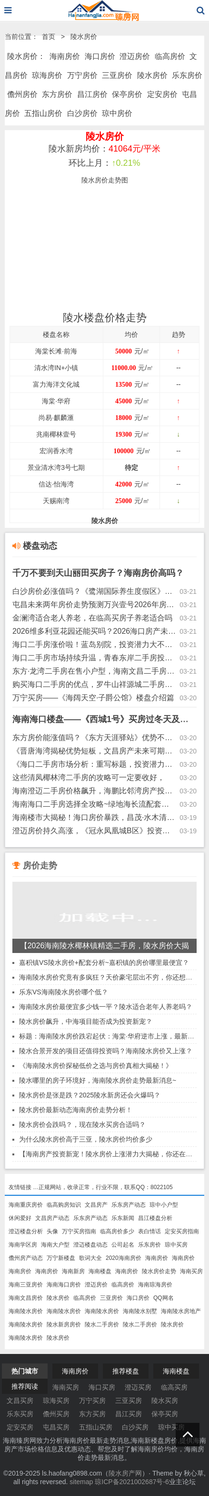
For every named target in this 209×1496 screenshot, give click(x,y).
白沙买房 (135, 1427)
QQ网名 (163, 1298)
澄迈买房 (138, 1387)
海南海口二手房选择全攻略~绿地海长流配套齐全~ (94, 804)
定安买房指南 (182, 1231)
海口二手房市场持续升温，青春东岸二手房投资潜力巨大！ (94, 658)
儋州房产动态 (26, 1258)
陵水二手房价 (102, 1324)
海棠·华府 (56, 401)
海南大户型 (55, 1244)
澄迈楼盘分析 (26, 1231)
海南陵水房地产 (181, 1311)
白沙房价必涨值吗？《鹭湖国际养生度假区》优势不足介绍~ (94, 591)
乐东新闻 (122, 1218)
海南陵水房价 (26, 1311)
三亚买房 (128, 1400)
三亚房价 (117, 75)
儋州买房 (56, 1414)
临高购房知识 (64, 1204)
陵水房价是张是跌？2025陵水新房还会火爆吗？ (89, 1095)
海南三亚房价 (26, 1284)
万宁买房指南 (79, 1231)
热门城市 (24, 1371)
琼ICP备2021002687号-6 (132, 1482)
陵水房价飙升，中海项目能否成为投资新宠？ (85, 1021)
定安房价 (162, 94)
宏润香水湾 (56, 451)
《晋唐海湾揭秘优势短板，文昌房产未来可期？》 (94, 751)
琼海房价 (47, 75)
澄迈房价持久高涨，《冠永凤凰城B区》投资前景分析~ (94, 831)
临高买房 (174, 1387)
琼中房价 (117, 113)
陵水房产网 (125, 1473)
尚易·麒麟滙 (56, 417)
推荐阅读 (24, 1386)
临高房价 (170, 56)
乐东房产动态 (128, 1204)
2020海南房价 (123, 1258)
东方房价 (57, 94)
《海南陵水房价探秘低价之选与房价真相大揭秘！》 (95, 1065)
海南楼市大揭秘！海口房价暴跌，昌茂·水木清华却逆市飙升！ (94, 817)
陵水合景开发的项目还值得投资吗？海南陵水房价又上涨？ (105, 1051)
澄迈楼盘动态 (90, 1244)
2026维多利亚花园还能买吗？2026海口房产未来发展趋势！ (94, 631)
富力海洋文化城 (56, 384)
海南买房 (191, 1271)
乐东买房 (20, 1414)
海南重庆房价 (26, 1204)
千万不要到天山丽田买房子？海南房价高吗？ (98, 573)
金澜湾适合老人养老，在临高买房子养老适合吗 (92, 618)
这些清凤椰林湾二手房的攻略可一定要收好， (88, 777)
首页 (48, 36)
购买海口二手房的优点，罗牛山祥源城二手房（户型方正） (94, 684)
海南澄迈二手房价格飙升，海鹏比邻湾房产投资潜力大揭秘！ (94, 791)
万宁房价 (82, 75)
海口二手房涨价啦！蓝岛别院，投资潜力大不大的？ (94, 644)
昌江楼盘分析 (155, 1218)
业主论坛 (182, 1482)
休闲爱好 (20, 1218)
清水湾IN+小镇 (56, 368)
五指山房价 (43, 113)
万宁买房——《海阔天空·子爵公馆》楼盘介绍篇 (93, 698)
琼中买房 (176, 1244)
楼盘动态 (34, 546)
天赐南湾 (56, 501)
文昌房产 (96, 1204)
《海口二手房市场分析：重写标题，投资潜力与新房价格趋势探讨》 (94, 764)
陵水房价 (83, 36)
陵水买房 (164, 1400)
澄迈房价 (134, 56)
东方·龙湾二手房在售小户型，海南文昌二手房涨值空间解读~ (94, 671)
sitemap (81, 1482)
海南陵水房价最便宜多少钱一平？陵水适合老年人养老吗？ (105, 1006)
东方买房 (92, 1414)
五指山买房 (95, 1427)
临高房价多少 (117, 1231)
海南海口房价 (64, 1284)
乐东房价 (187, 75)
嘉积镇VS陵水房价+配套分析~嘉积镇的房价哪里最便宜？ (104, 962)
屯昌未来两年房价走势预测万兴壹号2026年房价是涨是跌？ (94, 604)
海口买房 (102, 1387)
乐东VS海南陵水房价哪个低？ (63, 992)
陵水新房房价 (64, 1324)
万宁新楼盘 (61, 1258)
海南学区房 (23, 1244)
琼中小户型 (163, 1204)
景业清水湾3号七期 (56, 467)
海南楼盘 (100, 1271)
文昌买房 (20, 1400)
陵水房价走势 (159, 1271)
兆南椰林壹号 (56, 434)
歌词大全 (90, 1258)
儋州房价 (22, 94)
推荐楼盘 (125, 1371)
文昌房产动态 (52, 1218)
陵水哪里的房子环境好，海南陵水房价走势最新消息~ (97, 1080)
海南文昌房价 (26, 1298)
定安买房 (20, 1427)
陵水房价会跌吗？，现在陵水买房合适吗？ (82, 1124)
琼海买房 (56, 1400)
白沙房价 (82, 113)
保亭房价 (127, 94)
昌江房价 (92, 94)
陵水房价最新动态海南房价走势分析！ (75, 1110)
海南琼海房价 (155, 1284)
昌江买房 (128, 1414)
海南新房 (73, 1271)
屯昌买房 (56, 1427)
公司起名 (122, 1244)
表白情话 (149, 1231)
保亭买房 (164, 1414)
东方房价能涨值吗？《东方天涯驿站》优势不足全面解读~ (94, 738)
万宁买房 (92, 1400)
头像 (52, 1231)
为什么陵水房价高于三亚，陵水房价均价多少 (85, 1139)
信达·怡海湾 (56, 484)
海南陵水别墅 (140, 1311)
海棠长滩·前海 (56, 351)
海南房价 (65, 56)
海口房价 (100, 56)
